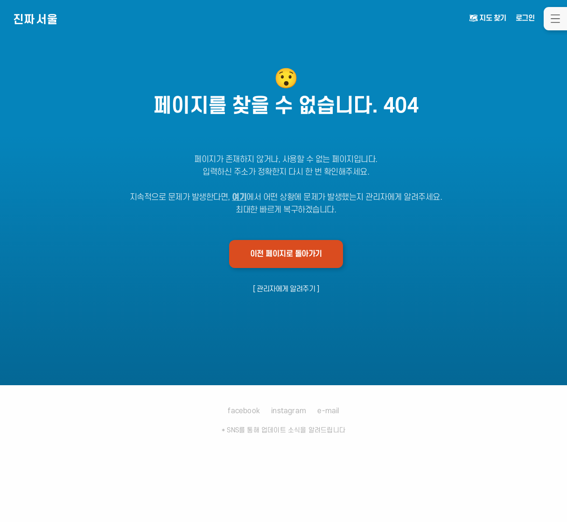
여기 (239, 197)
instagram (288, 411)
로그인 (525, 18)
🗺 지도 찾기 (487, 18)
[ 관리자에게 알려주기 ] (286, 289)
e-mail (328, 411)
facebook (244, 411)
